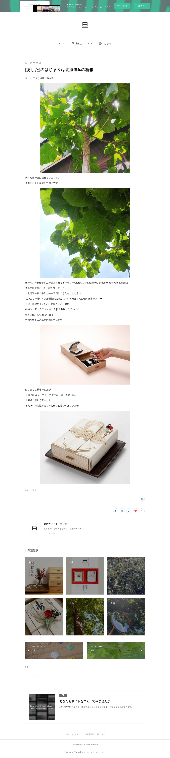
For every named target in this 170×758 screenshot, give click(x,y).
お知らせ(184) (30, 490)
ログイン (142, 6)
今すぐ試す (122, 5)
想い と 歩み (105, 43)
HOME (62, 43)
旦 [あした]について (82, 43)
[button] (62, 43)
